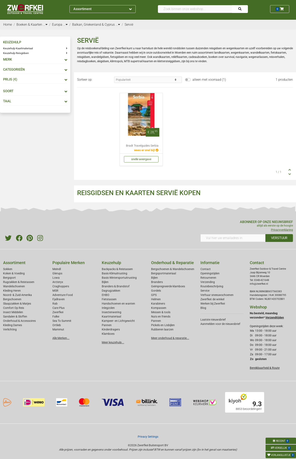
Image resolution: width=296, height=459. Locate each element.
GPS (154, 295)
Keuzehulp (111, 262)
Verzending (207, 282)
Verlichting (10, 329)
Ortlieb (56, 325)
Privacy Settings (148, 436)
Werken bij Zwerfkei (212, 303)
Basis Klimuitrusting (114, 273)
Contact (205, 269)
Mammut (58, 329)
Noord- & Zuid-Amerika (17, 295)
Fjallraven (58, 299)
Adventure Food (62, 295)
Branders (157, 282)
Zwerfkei (57, 312)
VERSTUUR (279, 238)
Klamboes (108, 333)
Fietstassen (109, 299)
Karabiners (158, 303)
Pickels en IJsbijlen (163, 325)
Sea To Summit (61, 320)
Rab (55, 303)
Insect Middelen (13, 312)
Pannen (156, 320)
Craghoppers (60, 286)
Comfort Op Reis (13, 307)
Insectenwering (111, 312)
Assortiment (102, 9)
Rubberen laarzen (162, 329)
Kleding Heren (12, 290)
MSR (55, 290)
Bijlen (105, 282)
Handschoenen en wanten (118, 303)
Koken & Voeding (14, 273)
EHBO (105, 295)
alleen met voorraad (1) (209, 80)
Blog (203, 307)
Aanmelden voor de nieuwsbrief (220, 324)
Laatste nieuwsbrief (213, 319)
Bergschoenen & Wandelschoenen (172, 269)
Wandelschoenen (14, 286)
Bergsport (9, 277)
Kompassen (158, 307)
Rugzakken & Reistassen (18, 282)
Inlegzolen (108, 307)
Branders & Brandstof (116, 286)
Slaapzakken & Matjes (17, 303)
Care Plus (58, 307)
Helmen (156, 299)
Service (204, 290)
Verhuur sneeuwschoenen (217, 295)
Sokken (7, 269)
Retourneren (208, 277)
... (45, 24)
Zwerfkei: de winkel (212, 299)
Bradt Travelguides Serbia (142, 145)
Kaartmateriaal (111, 316)
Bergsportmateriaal (163, 273)
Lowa (56, 277)
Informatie (210, 262)
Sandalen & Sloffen (15, 316)
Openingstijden (210, 273)
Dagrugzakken (111, 290)
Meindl (56, 269)
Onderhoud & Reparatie (172, 262)
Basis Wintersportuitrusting (119, 277)
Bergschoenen (12, 299)
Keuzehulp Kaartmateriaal (18, 48)
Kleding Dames (12, 325)
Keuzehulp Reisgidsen (16, 53)
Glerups (57, 273)
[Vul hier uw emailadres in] (233, 238)
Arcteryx (57, 282)
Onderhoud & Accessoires (19, 320)
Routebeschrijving (211, 286)
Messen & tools (160, 312)
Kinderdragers (111, 329)
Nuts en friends (160, 316)
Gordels (156, 290)
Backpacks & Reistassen (117, 269)
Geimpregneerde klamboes (168, 286)
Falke (55, 316)
